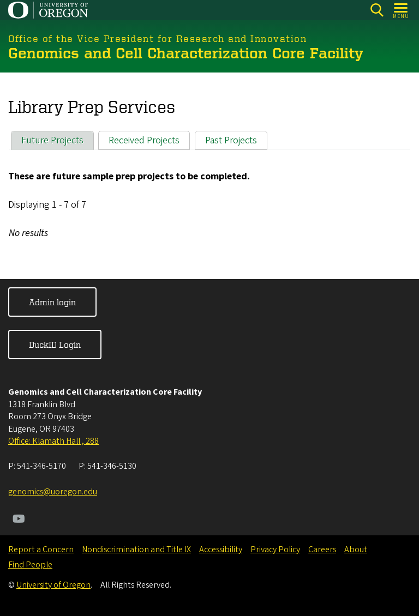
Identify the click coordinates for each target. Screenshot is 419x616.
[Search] (377, 10)
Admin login (52, 302)
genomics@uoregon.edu (52, 492)
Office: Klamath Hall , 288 (53, 441)
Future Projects (52, 140)
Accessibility (220, 549)
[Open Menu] (401, 10)
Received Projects (144, 140)
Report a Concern (41, 549)
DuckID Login (55, 344)
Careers (322, 549)
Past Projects (231, 140)
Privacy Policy (275, 549)
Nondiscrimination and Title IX (136, 549)
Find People (30, 565)
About (355, 549)
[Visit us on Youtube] (18, 520)
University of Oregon (53, 585)
